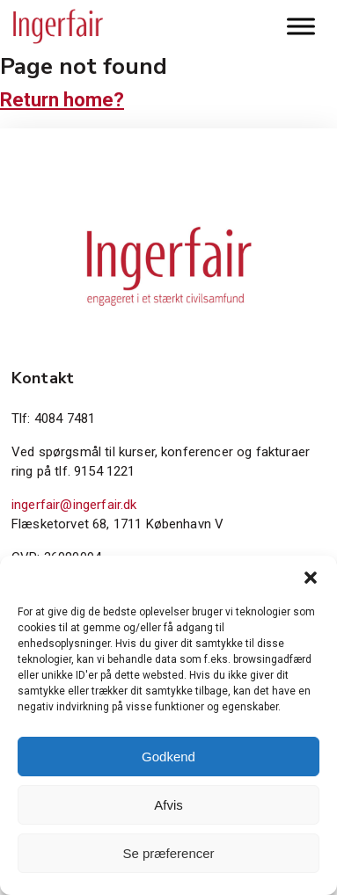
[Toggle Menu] (301, 26)
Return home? (62, 100)
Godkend (168, 756)
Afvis (168, 804)
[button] (310, 577)
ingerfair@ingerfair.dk (74, 505)
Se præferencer (168, 853)
